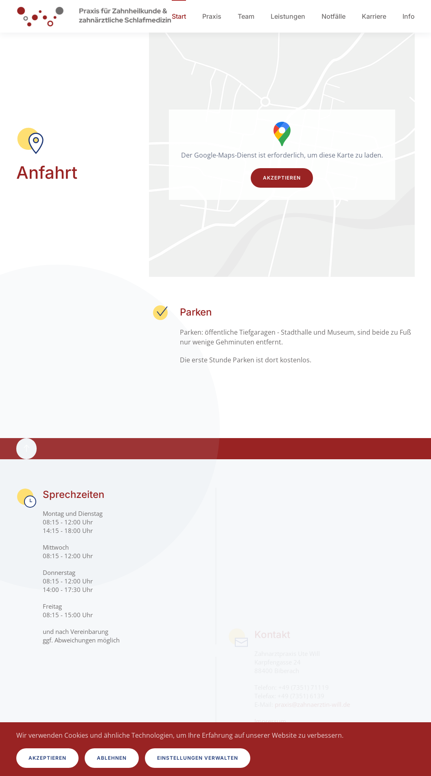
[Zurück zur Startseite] (94, 16)
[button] (26, 448)
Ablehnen (112, 758)
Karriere (374, 16)
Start (179, 16)
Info (409, 16)
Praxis (211, 16)
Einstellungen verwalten (197, 758)
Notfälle (334, 16)
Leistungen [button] (288, 16)
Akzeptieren (282, 178)
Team (246, 16)
